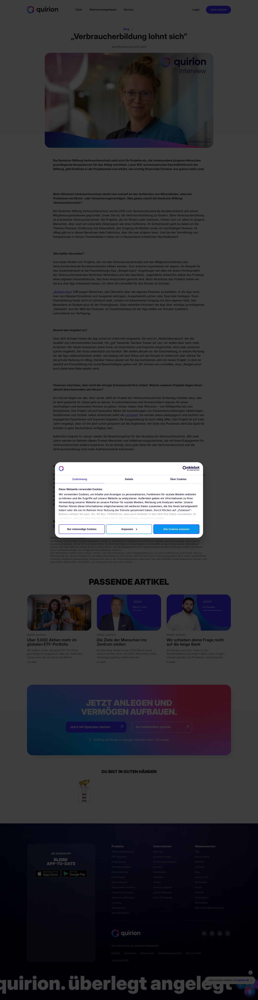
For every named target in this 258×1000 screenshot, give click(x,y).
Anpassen (129, 529)
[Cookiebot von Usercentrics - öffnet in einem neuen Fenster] (185, 468)
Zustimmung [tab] (79, 479)
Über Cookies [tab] (178, 479)
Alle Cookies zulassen (176, 529)
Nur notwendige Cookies (81, 529)
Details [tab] (129, 479)
